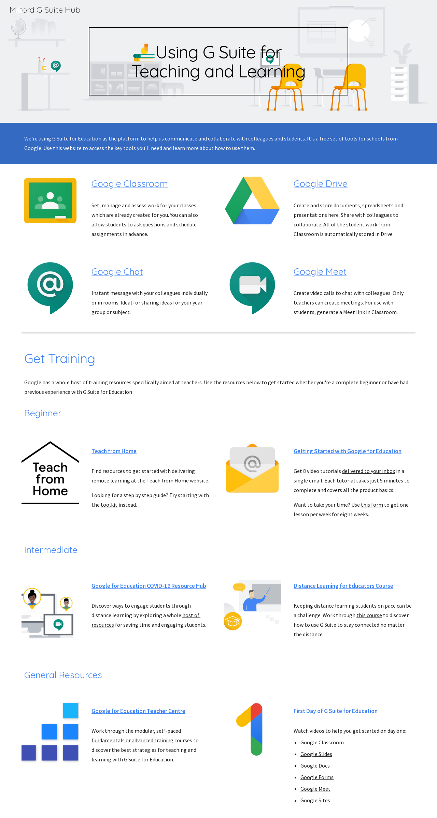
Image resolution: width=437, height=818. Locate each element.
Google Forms (317, 777)
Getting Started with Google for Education (347, 451)
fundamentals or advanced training (132, 740)
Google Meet (320, 271)
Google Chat (117, 271)
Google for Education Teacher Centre (138, 711)
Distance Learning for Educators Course (343, 586)
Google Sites (315, 800)
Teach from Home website (177, 480)
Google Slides (316, 753)
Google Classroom (129, 183)
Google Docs (315, 765)
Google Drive (321, 183)
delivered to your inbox (368, 470)
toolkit (109, 504)
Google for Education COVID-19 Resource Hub (148, 586)
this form (372, 504)
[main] (218, 61)
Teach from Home (114, 451)
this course (369, 615)
